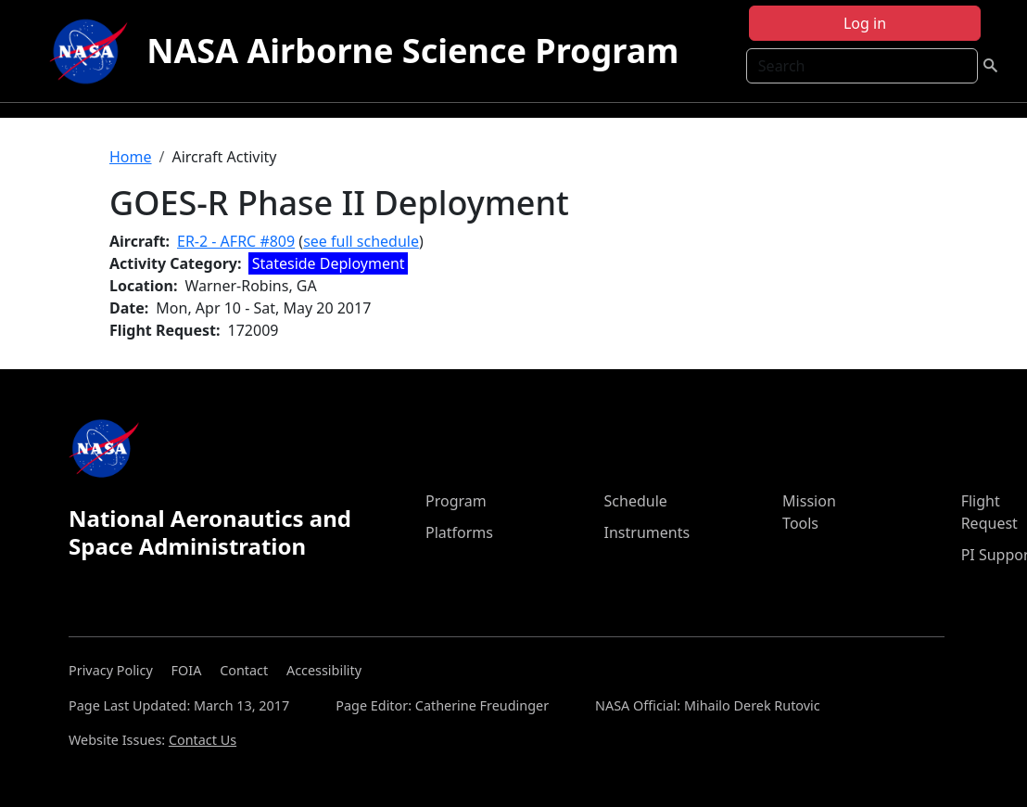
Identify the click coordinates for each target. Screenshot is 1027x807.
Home (130, 157)
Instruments (647, 532)
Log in (864, 23)
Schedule (635, 501)
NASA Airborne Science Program (412, 50)
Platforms (459, 532)
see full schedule (361, 241)
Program (456, 501)
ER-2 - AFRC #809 (236, 241)
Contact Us (202, 740)
